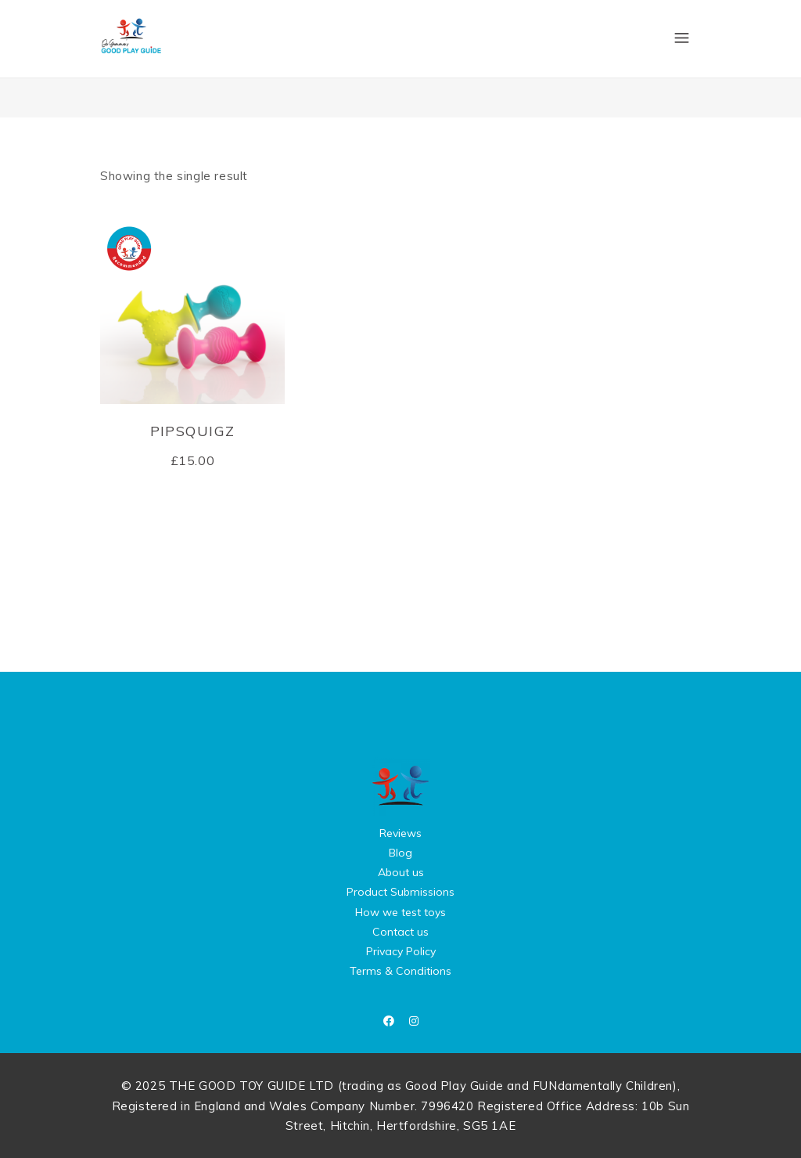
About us (401, 872)
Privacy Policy (401, 951)
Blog (400, 853)
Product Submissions (400, 892)
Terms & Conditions (400, 971)
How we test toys (400, 912)
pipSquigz (192, 431)
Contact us (400, 932)
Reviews (400, 833)
